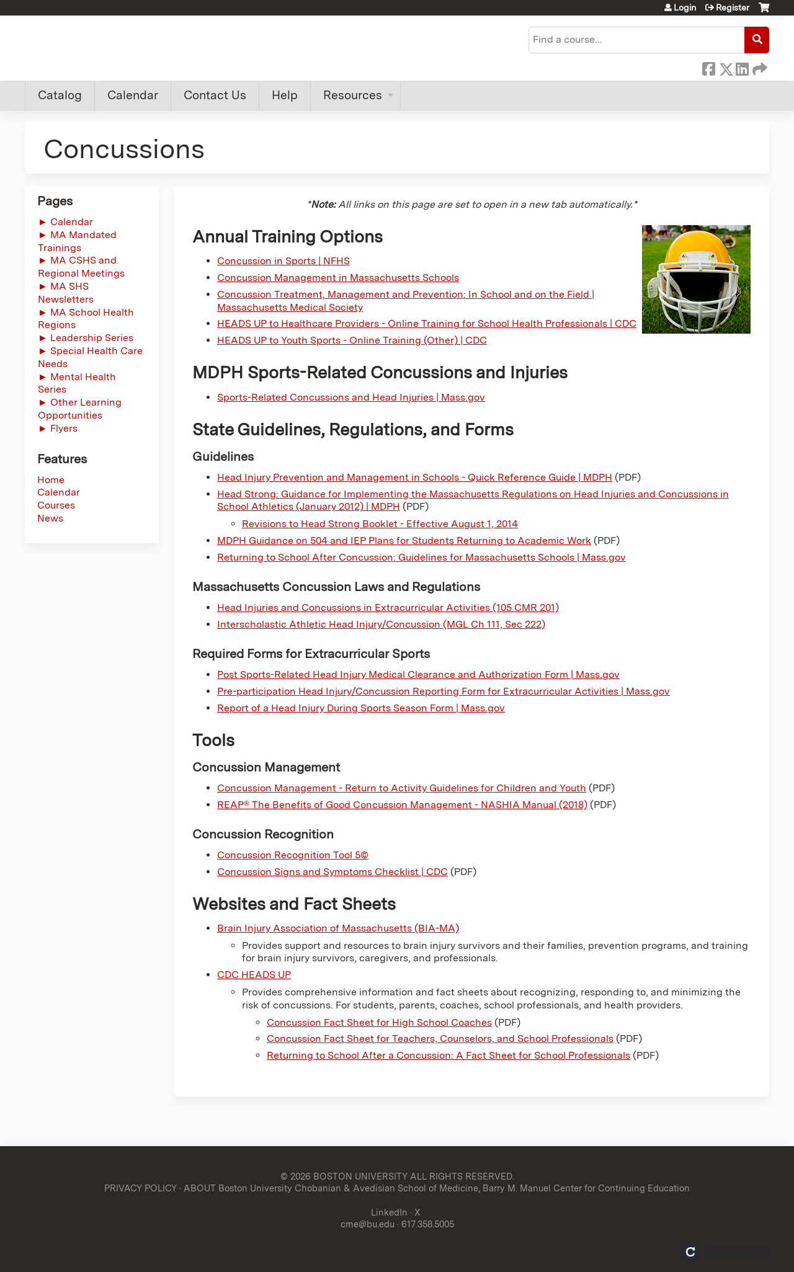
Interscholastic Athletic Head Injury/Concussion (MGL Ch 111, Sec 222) (381, 624)
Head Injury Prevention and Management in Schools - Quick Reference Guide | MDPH (414, 477)
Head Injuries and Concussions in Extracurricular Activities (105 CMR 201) (388, 607)
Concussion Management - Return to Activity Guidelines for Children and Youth (401, 788)
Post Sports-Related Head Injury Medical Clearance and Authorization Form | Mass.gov (418, 674)
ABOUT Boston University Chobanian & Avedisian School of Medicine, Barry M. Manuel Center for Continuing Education (437, 1188)
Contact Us (215, 95)
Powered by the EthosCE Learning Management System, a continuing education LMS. (725, 1252)
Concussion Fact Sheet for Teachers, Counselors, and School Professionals (440, 1038)
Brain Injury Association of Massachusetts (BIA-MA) (338, 928)
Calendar (132, 95)
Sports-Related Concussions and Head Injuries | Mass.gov (351, 397)
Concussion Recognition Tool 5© (292, 855)
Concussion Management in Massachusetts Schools (338, 277)
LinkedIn (742, 67)
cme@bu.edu (368, 1224)
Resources (352, 95)
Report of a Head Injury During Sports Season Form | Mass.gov (361, 708)
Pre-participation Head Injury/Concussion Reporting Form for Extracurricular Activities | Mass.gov (443, 691)
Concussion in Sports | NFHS (283, 261)
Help (285, 95)
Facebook (708, 67)
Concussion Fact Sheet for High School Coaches (379, 1022)
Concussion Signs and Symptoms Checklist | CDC (332, 872)
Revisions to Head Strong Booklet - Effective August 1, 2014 (380, 524)
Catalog (60, 95)
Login (685, 7)
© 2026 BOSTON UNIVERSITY (344, 1176)
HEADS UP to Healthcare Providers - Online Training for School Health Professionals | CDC (426, 323)
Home (51, 480)
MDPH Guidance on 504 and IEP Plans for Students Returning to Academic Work (404, 540)
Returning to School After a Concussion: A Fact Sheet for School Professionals (448, 1055)
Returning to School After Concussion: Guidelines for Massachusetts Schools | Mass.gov (421, 557)
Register (732, 7)
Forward (758, 67)
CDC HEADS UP (254, 975)
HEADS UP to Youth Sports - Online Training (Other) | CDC (352, 340)
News (50, 518)
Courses (56, 505)
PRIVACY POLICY (140, 1188)
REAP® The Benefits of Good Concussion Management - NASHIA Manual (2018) (402, 805)
